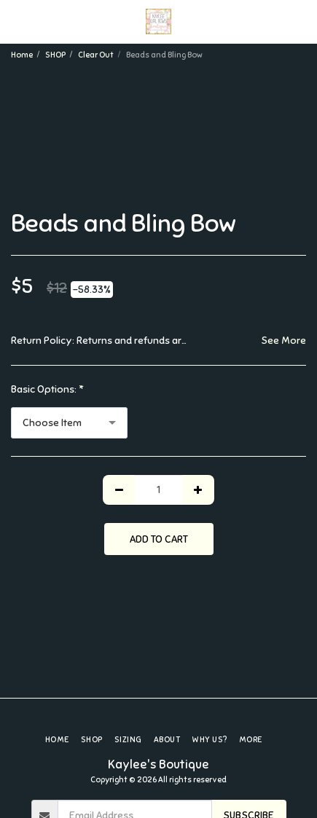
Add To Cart (159, 539)
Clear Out (96, 55)
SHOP (55, 55)
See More (283, 340)
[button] (16, 21)
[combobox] (69, 423)
